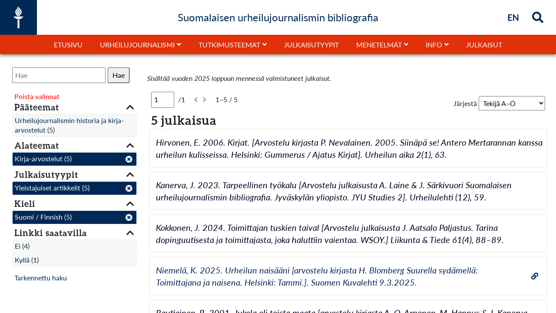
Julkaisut (484, 44)
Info (434, 44)
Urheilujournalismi (137, 44)
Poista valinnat (37, 96)
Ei (17, 246)
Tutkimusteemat (229, 44)
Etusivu (68, 44)
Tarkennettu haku (40, 277)
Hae (119, 75)
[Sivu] (162, 99)
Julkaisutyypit (311, 44)
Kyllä (22, 260)
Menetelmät (379, 44)
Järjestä (465, 103)
